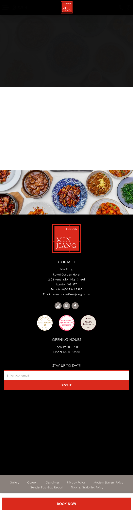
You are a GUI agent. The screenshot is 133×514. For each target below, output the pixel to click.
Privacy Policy (76, 482)
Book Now (66, 504)
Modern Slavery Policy (108, 482)
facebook (75, 305)
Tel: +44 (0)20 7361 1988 (66, 289)
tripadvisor (66, 305)
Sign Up (66, 385)
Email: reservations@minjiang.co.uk (66, 294)
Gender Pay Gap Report (46, 487)
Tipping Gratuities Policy (87, 487)
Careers (32, 482)
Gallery (14, 482)
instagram (58, 305)
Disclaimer (52, 482)
